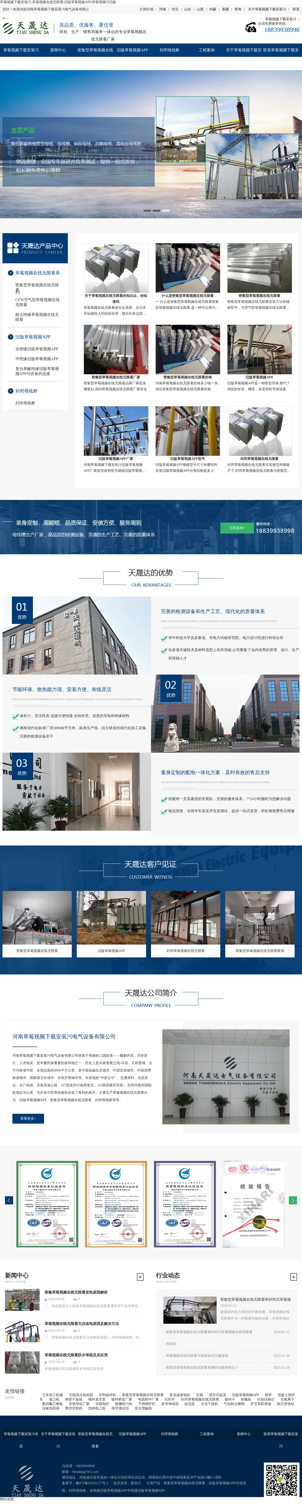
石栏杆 (170, 1399)
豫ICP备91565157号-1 (92, 1483)
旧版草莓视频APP (132, 50)
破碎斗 (230, 1399)
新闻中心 (58, 50)
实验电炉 (102, 1404)
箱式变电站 (285, 1404)
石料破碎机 (107, 1395)
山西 (200, 9)
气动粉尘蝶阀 (234, 1404)
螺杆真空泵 (97, 1399)
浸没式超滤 (217, 1395)
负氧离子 (287, 1399)
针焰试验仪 (266, 1399)
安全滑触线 (143, 1408)
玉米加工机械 (52, 1395)
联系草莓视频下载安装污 (281, 56)
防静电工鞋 (97, 1408)
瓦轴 (199, 1395)
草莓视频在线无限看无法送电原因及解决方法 (82, 1324)
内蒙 (212, 9)
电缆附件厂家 (148, 1399)
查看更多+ (28, 1118)
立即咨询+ (237, 528)
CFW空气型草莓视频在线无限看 (37, 302)
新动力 (136, 1483)
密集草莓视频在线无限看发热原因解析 (76, 1292)
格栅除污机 (123, 1404)
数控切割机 (74, 1408)
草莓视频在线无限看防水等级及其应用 (76, 1355)
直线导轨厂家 (79, 1404)
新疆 (225, 9)
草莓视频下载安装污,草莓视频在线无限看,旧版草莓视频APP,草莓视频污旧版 (58, 2)
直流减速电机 (179, 1395)
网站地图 (7, 1499)
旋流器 (189, 1404)
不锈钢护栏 (146, 1404)
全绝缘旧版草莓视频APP (36, 349)
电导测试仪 (120, 1408)
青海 (237, 9)
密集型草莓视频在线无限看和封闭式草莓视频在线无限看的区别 (255, 1300)
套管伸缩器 (170, 1404)
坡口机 (54, 1399)
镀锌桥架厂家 (121, 1399)
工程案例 (207, 50)
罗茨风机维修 (261, 1404)
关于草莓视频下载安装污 (267, 9)
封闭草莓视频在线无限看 (200, 1399)
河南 (162, 9)
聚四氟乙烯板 (52, 1404)
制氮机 (246, 1399)
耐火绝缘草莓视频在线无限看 (37, 317)
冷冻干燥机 (209, 1404)
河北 (175, 9)
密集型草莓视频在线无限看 (95, 56)
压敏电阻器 (50, 1408)
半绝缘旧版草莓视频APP (36, 359)
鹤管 (268, 1395)
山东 (187, 9)
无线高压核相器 (81, 1395)
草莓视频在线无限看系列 (37, 276)
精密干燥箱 (73, 1399)
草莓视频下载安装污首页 (21, 56)
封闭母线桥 (169, 50)
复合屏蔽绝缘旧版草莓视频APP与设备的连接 (37, 371)
